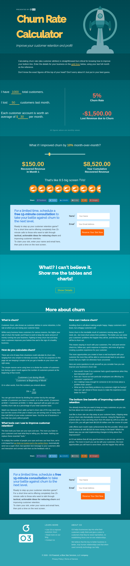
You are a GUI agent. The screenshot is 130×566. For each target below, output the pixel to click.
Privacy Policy (57, 559)
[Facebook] (41, 200)
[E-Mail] (75, 200)
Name (72, 216)
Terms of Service (71, 559)
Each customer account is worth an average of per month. (24, 114)
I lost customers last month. (25, 102)
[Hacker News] (84, 200)
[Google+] (94, 200)
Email (72, 224)
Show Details (65, 290)
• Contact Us (50, 540)
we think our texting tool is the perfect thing (31, 443)
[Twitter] (52, 200)
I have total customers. (22, 92)
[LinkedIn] (64, 200)
